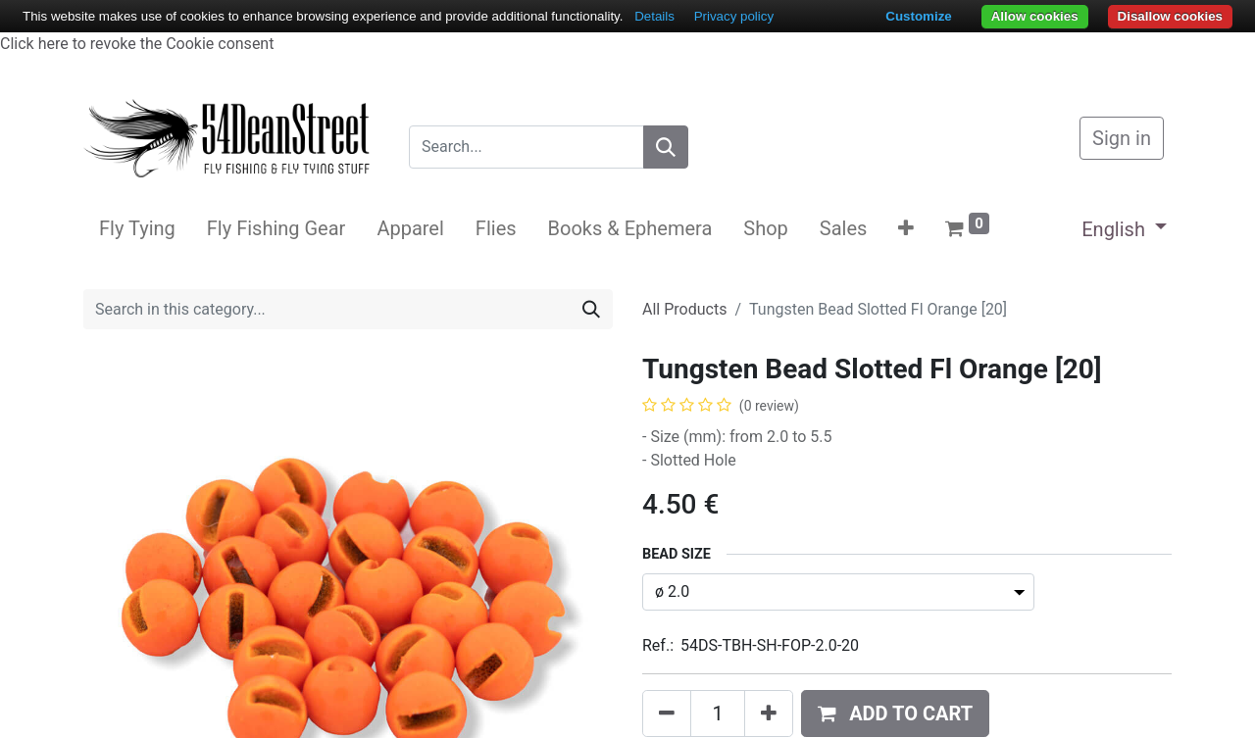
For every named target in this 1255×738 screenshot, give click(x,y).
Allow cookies (1035, 16)
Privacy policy (734, 16)
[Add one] (768, 713)
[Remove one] (666, 713)
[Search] (665, 147)
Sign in (1121, 138)
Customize (918, 16)
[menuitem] (137, 228)
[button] (905, 228)
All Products (684, 309)
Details (654, 16)
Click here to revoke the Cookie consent (137, 43)
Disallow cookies (1170, 16)
